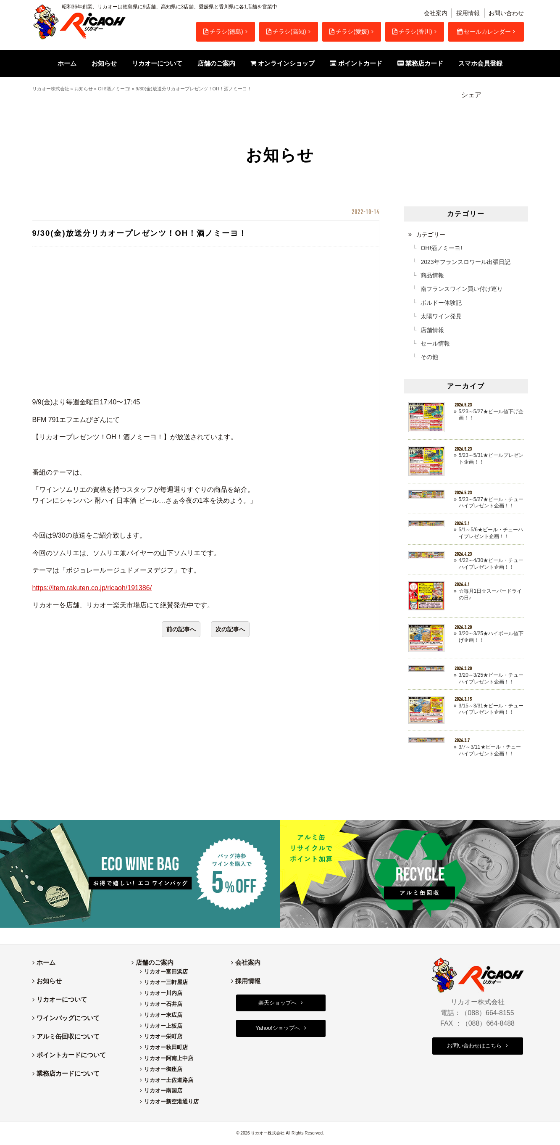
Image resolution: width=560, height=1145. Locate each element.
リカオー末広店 (163, 1015)
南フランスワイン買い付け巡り (462, 288)
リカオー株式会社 (50, 88)
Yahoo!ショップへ (277, 1028)
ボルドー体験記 (441, 302)
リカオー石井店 (163, 1004)
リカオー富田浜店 (166, 971)
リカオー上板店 (163, 1026)
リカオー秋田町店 (166, 1047)
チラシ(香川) (412, 31)
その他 (429, 357)
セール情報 (435, 343)
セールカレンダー (484, 31)
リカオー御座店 (163, 1069)
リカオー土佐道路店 (168, 1080)
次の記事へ (230, 629)
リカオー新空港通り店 (171, 1101)
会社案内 (435, 13)
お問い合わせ (506, 13)
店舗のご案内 (155, 962)
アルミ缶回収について (68, 1036)
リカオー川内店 (163, 993)
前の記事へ (181, 629)
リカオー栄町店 (163, 1036)
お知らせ (83, 88)
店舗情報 (432, 330)
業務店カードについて (68, 1073)
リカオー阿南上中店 (168, 1058)
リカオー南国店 (163, 1090)
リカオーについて (62, 999)
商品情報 (432, 275)
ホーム (46, 962)
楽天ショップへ (277, 1003)
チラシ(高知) (286, 31)
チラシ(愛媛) (349, 31)
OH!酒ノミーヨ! (114, 88)
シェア (471, 94)
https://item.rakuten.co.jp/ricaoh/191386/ (92, 587)
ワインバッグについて (68, 1017)
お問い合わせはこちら (474, 1045)
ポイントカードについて (71, 1054)
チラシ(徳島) (223, 31)
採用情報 (468, 13)
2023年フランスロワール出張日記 (465, 262)
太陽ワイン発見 (441, 316)
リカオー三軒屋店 (166, 982)
